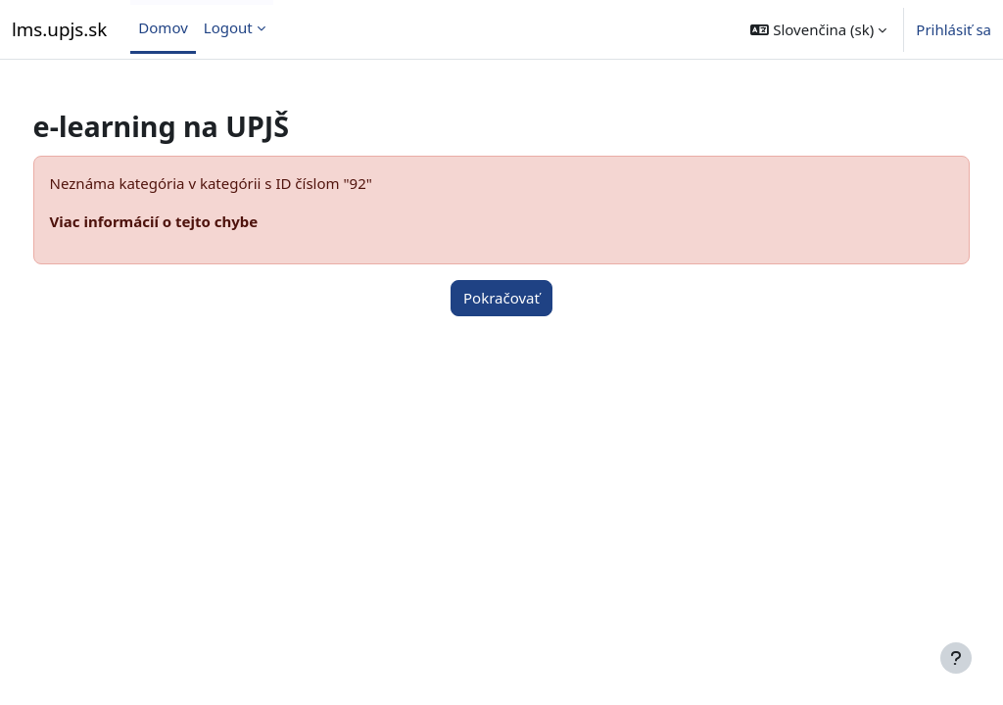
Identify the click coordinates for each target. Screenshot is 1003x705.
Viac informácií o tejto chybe (190, 221)
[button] (818, 29)
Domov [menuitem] (162, 27)
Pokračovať (501, 297)
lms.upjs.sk (59, 29)
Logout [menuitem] (228, 27)
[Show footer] (956, 658)
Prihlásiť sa (953, 29)
